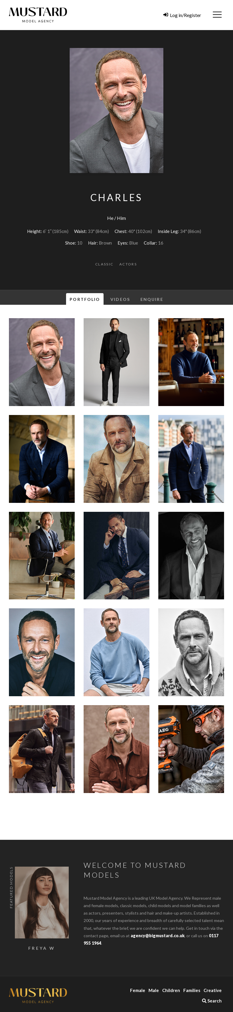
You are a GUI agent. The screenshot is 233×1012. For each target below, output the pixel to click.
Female (137, 990)
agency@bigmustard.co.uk (157, 935)
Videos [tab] (120, 299)
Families (191, 990)
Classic (104, 264)
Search (212, 1000)
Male (153, 990)
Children (171, 990)
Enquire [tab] (151, 299)
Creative (213, 990)
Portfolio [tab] (85, 299)
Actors (128, 264)
